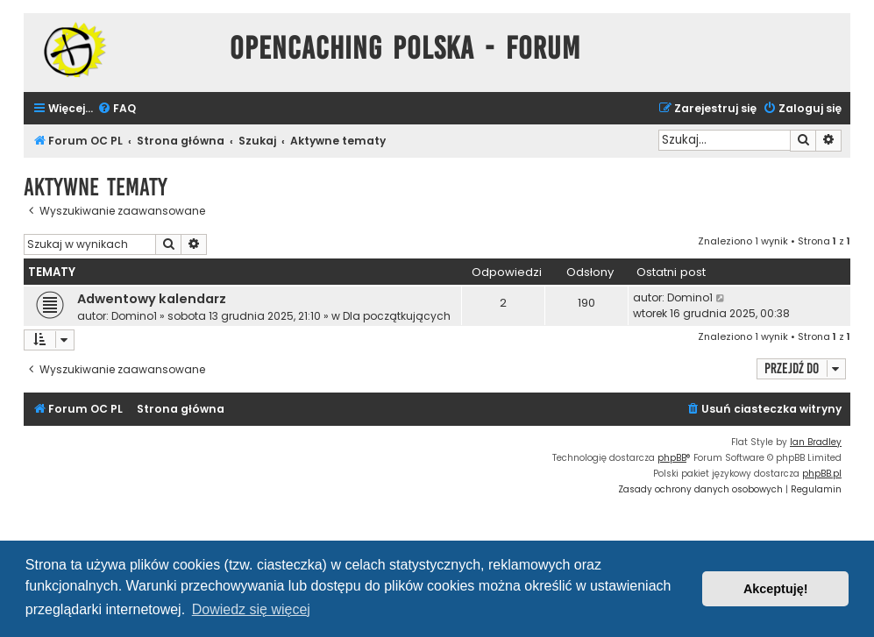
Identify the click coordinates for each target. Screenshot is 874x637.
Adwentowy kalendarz (151, 299)
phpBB (671, 457)
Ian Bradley (816, 442)
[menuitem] (116, 109)
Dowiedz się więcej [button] (251, 609)
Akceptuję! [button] (775, 589)
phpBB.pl (822, 473)
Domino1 (134, 315)
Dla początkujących (397, 315)
